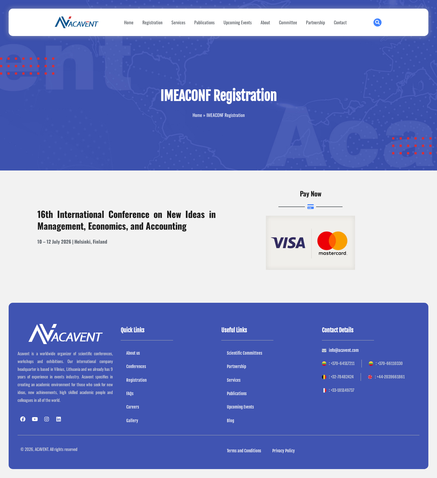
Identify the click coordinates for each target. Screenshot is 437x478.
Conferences (136, 366)
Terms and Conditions (244, 450)
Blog (230, 420)
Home (128, 22)
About (265, 22)
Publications (204, 22)
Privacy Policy (283, 450)
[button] (377, 22)
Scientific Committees (244, 353)
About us (133, 353)
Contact (340, 22)
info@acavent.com (344, 350)
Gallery (132, 420)
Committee (288, 22)
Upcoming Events (238, 22)
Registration (152, 22)
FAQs (129, 393)
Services (178, 22)
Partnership (315, 22)
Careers (132, 407)
